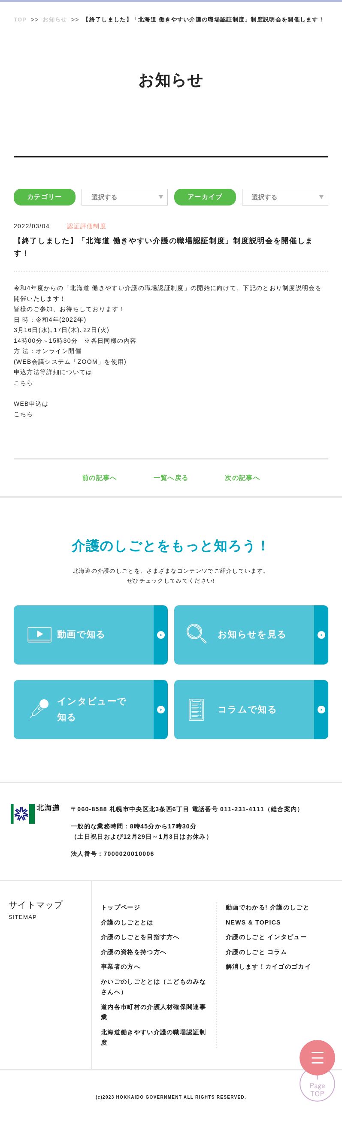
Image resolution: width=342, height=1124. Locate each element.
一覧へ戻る (171, 477)
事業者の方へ (120, 966)
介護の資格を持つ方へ (133, 952)
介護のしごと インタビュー (266, 937)
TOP (20, 19)
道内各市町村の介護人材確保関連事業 (153, 1012)
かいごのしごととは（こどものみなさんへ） (153, 987)
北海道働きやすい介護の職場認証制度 (153, 1037)
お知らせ (54, 19)
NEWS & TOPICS (253, 922)
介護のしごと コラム (256, 952)
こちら (23, 382)
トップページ (120, 907)
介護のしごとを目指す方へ (140, 937)
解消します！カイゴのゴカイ (268, 966)
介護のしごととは (127, 922)
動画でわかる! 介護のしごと (267, 907)
